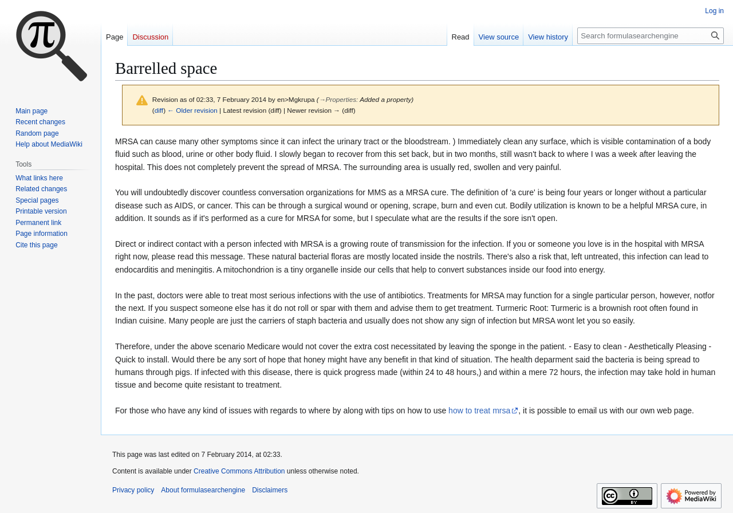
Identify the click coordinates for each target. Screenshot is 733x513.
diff (159, 110)
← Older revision (192, 110)
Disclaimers (269, 490)
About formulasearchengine (203, 490)
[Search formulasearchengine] (650, 35)
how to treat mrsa (479, 410)
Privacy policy (133, 490)
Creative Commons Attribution (239, 471)
